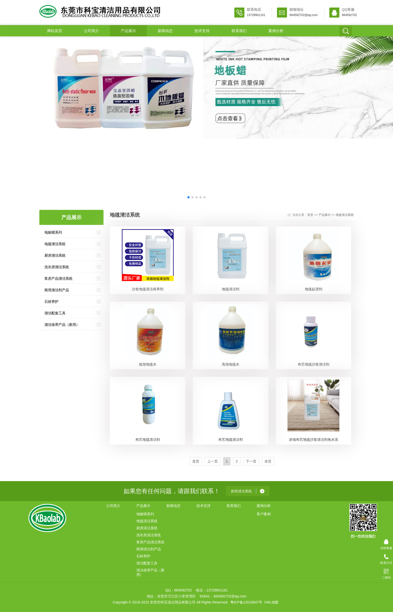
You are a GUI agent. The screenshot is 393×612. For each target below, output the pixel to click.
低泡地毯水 (147, 364)
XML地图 (271, 602)
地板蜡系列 (53, 232)
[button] (188, 197)
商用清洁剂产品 (56, 290)
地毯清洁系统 (54, 244)
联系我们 (239, 31)
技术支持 (202, 31)
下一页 (251, 461)
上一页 (212, 461)
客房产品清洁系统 (58, 279)
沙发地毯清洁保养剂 (147, 289)
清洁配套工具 (54, 313)
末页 (267, 461)
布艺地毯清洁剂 (147, 440)
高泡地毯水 (230, 364)
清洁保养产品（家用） (61, 325)
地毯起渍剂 (313, 289)
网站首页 (54, 31)
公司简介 (91, 31)
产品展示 (128, 31)
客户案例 (264, 514)
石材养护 (51, 302)
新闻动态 (165, 31)
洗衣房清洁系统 (56, 267)
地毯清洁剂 (230, 289)
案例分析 (275, 31)
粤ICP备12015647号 (246, 602)
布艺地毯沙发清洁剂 (313, 364)
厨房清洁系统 (54, 255)
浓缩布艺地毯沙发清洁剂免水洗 (313, 440)
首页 (310, 215)
